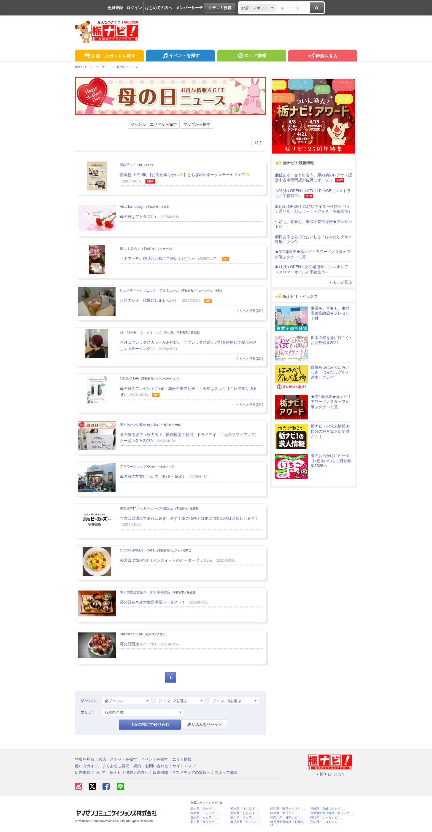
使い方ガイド (86, 766)
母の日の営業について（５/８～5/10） (153, 476)
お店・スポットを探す (109, 56)
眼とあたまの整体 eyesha (139, 425)
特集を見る (322, 56)
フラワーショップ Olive (137, 466)
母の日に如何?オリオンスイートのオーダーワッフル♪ (166, 560)
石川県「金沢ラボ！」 (205, 821)
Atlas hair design (132, 207)
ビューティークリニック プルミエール (149, 290)
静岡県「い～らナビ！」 (327, 817)
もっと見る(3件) (249, 404)
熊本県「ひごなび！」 (245, 808)
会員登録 (115, 8)
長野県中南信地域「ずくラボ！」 (333, 813)
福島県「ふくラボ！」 (205, 813)
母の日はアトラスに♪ (138, 216)
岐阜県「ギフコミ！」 (285, 813)
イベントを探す (180, 56)
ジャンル (88, 700)
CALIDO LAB (129, 378)
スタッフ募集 (226, 772)
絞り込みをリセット (204, 724)
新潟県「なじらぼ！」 (245, 813)
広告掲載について (90, 772)
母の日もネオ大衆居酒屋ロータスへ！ (152, 602)
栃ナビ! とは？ (330, 774)
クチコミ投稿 (219, 8)
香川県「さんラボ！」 (245, 817)
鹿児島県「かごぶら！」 (247, 821)
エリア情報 (251, 56)
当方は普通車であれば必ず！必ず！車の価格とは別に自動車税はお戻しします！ (189, 518)
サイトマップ (184, 766)
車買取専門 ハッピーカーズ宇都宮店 (147, 508)
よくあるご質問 (115, 766)
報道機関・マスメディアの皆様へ (181, 772)
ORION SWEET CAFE (137, 550)
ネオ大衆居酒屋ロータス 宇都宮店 (145, 592)
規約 (137, 766)
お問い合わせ (156, 766)
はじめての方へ (158, 8)
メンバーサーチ (189, 8)
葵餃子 (125, 165)
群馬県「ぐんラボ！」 (205, 817)
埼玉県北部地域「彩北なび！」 (287, 823)
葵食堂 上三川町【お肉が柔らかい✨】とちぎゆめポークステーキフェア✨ (185, 175)
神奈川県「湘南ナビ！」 (287, 817)
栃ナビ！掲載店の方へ (129, 772)
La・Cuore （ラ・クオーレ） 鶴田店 (147, 332)
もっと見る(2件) (249, 311)
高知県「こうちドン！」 (327, 821)
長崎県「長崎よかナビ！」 (328, 808)
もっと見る (340, 282)
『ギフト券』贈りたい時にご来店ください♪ (157, 258)
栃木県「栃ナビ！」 (204, 808)
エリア (86, 712)
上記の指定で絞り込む (150, 724)
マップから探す (196, 124)
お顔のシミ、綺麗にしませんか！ (149, 300)
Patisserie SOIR (131, 634)
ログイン (134, 8)
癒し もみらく (130, 249)
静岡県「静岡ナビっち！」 (288, 808)
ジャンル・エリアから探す (154, 124)
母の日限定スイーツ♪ (138, 644)
